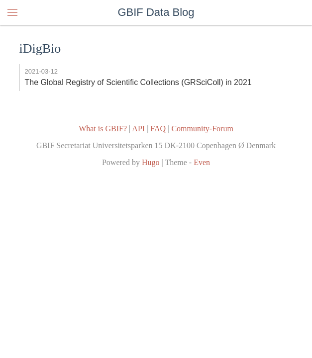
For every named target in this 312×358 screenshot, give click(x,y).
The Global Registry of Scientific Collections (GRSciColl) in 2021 (138, 82)
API (138, 128)
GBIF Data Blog (155, 12)
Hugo (151, 162)
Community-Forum (202, 128)
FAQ (158, 128)
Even (202, 162)
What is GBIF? (103, 128)
